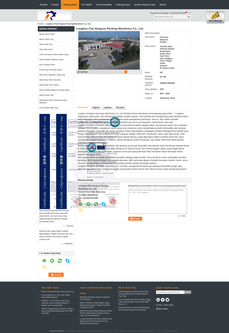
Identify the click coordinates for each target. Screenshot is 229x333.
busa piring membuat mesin (50, 70)
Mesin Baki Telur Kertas (49, 85)
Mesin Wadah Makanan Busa (51, 60)
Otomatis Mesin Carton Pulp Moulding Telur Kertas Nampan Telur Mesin (133, 309)
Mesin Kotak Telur (46, 95)
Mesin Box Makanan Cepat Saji (52, 75)
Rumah (43, 4)
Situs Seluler (162, 309)
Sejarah (96, 107)
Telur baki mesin (46, 49)
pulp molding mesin (47, 65)
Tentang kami (70, 4)
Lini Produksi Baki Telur (49, 108)
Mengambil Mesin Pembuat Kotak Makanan (53, 101)
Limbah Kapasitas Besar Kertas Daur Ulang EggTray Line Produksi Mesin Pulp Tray (133, 294)
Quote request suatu (145, 4)
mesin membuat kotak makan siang (53, 54)
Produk (55, 4)
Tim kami (120, 107)
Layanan (108, 107)
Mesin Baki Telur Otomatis (50, 80)
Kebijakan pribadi (56, 331)
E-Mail (159, 305)
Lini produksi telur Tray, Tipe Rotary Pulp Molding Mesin (56, 296)
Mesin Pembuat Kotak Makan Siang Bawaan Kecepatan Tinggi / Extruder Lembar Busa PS (95, 305)
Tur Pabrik (86, 4)
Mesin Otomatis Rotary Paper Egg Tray (58, 292)
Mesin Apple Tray (46, 39)
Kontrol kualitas (104, 4)
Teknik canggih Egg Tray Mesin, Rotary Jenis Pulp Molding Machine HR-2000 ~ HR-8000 (58, 311)
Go (188, 17)
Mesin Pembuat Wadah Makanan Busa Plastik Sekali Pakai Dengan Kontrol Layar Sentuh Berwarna (96, 313)
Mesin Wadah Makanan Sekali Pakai (54, 90)
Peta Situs (168, 305)
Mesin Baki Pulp (46, 44)
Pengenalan (83, 107)
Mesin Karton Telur (47, 34)
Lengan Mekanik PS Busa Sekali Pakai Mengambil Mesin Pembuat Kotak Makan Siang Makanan (96, 321)
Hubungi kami (123, 4)
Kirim (187, 292)
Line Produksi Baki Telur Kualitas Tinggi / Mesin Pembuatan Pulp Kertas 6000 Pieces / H (134, 302)
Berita (163, 4)
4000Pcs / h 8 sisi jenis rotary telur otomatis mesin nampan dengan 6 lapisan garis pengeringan (56, 303)
